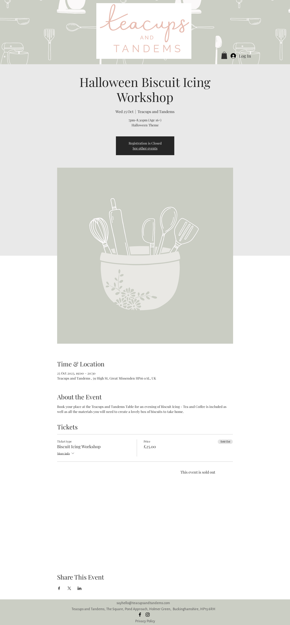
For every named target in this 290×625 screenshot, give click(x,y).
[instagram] (147, 614)
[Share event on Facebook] (59, 588)
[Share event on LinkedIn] (80, 588)
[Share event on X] (69, 588)
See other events (145, 148)
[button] (224, 55)
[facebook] (140, 614)
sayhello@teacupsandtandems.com (143, 603)
